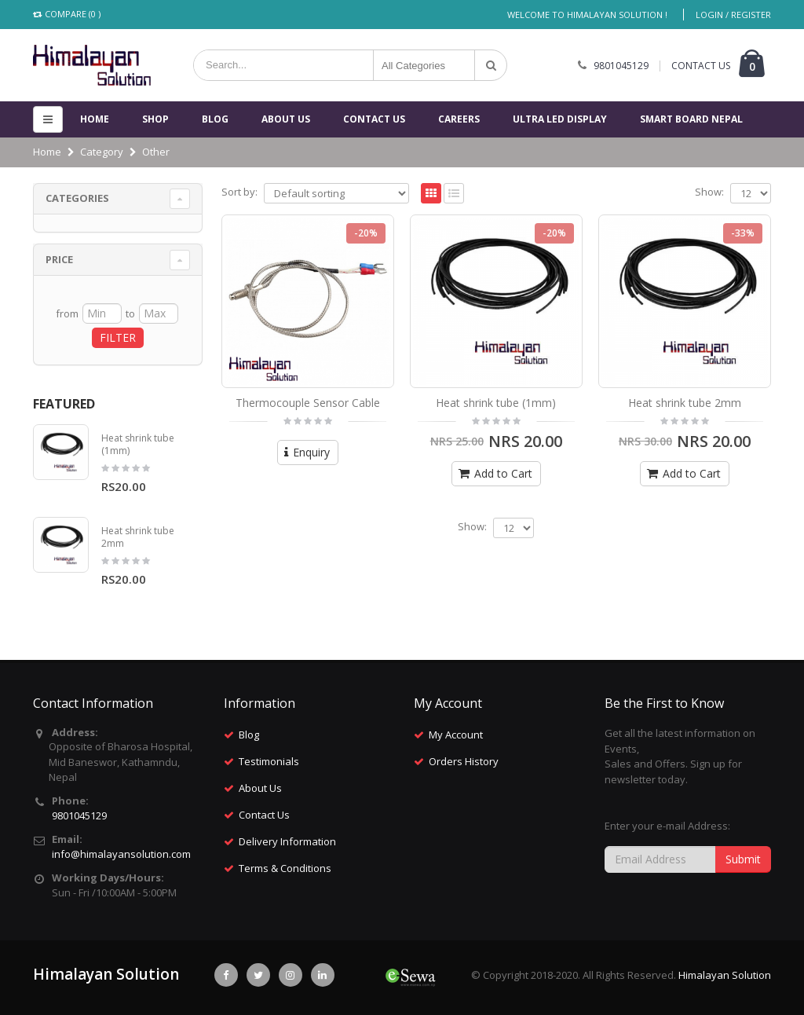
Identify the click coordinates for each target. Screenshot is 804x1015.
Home (94, 119)
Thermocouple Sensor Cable (308, 402)
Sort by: (239, 192)
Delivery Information (287, 841)
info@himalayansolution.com (121, 854)
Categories (77, 198)
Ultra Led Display (560, 119)
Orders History (464, 761)
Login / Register (733, 14)
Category (101, 152)
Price (59, 259)
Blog (215, 119)
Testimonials (269, 761)
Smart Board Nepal (691, 119)
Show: (709, 192)
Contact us (374, 119)
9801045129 (621, 65)
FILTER (118, 337)
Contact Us (264, 815)
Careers (459, 119)
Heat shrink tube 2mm (684, 402)
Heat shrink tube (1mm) (496, 402)
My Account (456, 734)
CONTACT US (700, 65)
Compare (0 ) (66, 14)
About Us (285, 119)
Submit (743, 859)
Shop (155, 119)
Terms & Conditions (285, 868)
